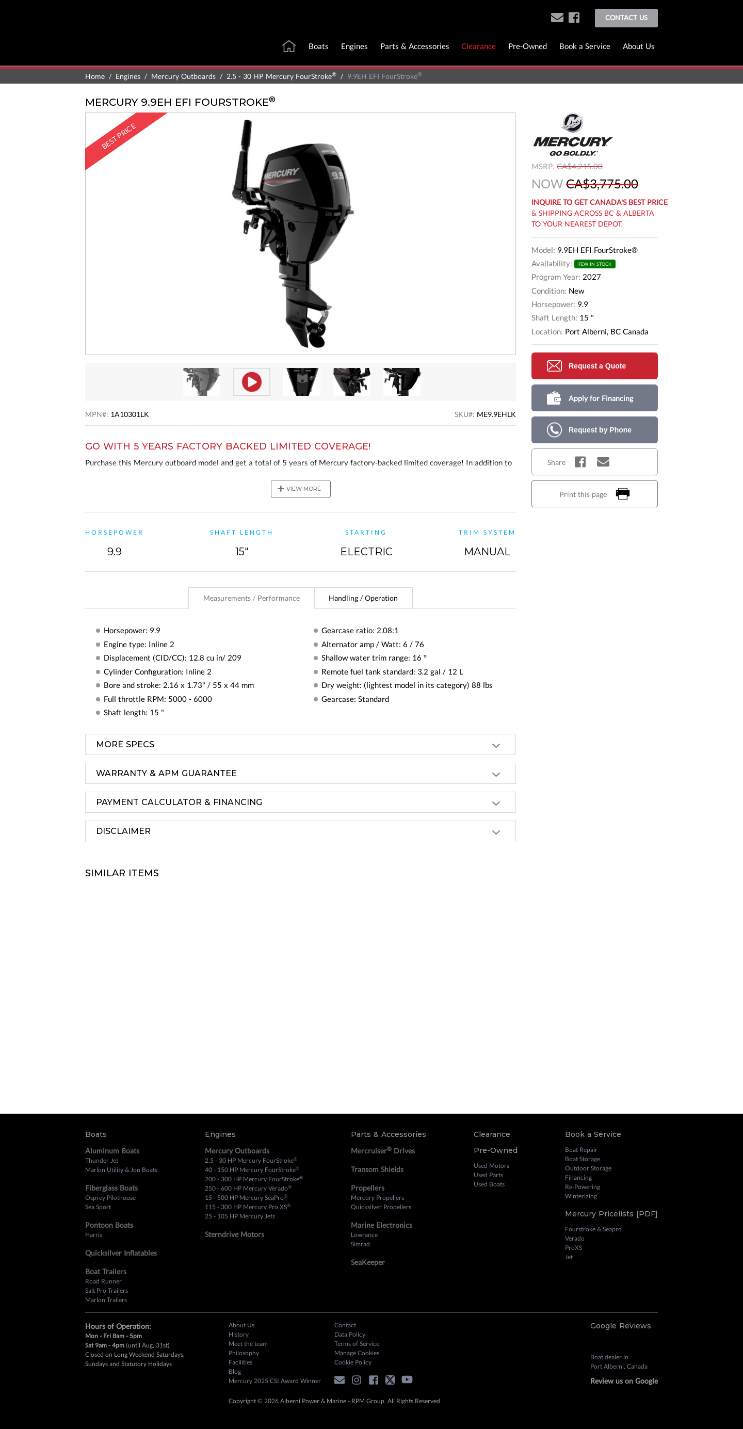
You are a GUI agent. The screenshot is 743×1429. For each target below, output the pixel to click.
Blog (235, 1371)
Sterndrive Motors (234, 1234)
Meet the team (248, 1343)
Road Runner (103, 1281)
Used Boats (489, 1184)
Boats (319, 46)
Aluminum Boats (112, 1150)
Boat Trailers (105, 1271)
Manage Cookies (356, 1353)
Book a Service (584, 46)
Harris (93, 1235)
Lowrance (364, 1235)
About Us (639, 46)
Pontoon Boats (109, 1225)
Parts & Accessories (414, 46)
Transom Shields (377, 1169)
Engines (354, 46)
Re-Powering (582, 1187)
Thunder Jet (101, 1160)
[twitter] (392, 1381)
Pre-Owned (527, 46)
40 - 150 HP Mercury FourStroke (252, 1169)
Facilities (240, 1362)
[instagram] (359, 1381)
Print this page (594, 494)
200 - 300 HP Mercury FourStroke (254, 1179)
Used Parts (488, 1175)
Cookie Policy (353, 1362)
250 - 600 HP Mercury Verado (248, 1188)
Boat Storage (582, 1159)
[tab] (251, 598)
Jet (569, 1257)
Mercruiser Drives (383, 1150)
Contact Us (626, 17)
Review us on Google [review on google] (624, 1380)
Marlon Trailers (106, 1300)
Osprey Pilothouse (110, 1197)
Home (95, 76)
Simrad (360, 1244)
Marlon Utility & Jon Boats (121, 1170)
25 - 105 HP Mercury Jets (240, 1216)
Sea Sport (98, 1207)
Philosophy (244, 1353)
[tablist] (300, 598)
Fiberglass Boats (111, 1187)
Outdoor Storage (588, 1168)
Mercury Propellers (377, 1197)
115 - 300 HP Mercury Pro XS (247, 1206)
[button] (557, 18)
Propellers (367, 1187)
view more (299, 488)
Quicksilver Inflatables (121, 1252)
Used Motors (491, 1165)
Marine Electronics (381, 1225)
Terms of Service (356, 1343)
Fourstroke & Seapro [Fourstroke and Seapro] (593, 1229)
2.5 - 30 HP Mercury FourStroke (281, 76)
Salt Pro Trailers (106, 1290)
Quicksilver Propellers (381, 1207)
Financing (578, 1177)
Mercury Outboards (183, 76)
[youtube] (409, 1381)
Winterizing (581, 1196)
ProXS (573, 1247)
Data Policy (349, 1334)
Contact (345, 1325)
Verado (575, 1238)
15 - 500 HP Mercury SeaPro (246, 1197)
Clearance (478, 46)
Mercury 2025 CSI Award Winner (275, 1381)
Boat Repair (581, 1149)
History (239, 1334)
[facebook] (574, 18)
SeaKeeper (368, 1262)
